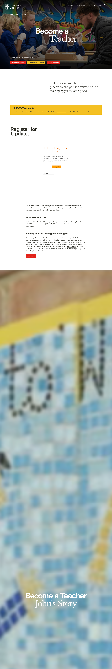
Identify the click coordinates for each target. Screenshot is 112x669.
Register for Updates (53, 62)
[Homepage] (13, 7)
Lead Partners (71, 246)
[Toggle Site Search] (105, 4)
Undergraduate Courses (18, 62)
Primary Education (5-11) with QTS (44, 224)
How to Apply (30, 256)
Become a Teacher (23, 14)
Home (11, 14)
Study (16, 14)
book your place (61, 112)
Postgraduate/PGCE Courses (36, 62)
